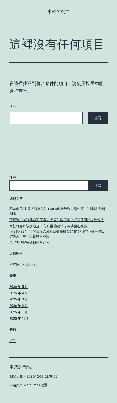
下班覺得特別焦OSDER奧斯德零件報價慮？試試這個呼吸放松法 (56, 220)
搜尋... (14, 107)
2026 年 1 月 (18, 312)
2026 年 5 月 (18, 287)
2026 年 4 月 (18, 293)
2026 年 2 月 (18, 306)
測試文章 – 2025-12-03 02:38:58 (33, 376)
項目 (12, 341)
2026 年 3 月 (18, 299)
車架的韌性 (58, 11)
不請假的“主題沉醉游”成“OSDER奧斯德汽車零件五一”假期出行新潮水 (57, 211)
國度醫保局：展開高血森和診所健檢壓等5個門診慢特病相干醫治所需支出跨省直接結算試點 (57, 234)
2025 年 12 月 (19, 318)
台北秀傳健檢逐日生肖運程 (29, 242)
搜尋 (12, 177)
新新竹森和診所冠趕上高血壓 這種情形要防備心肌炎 (48, 226)
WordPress (32, 385)
